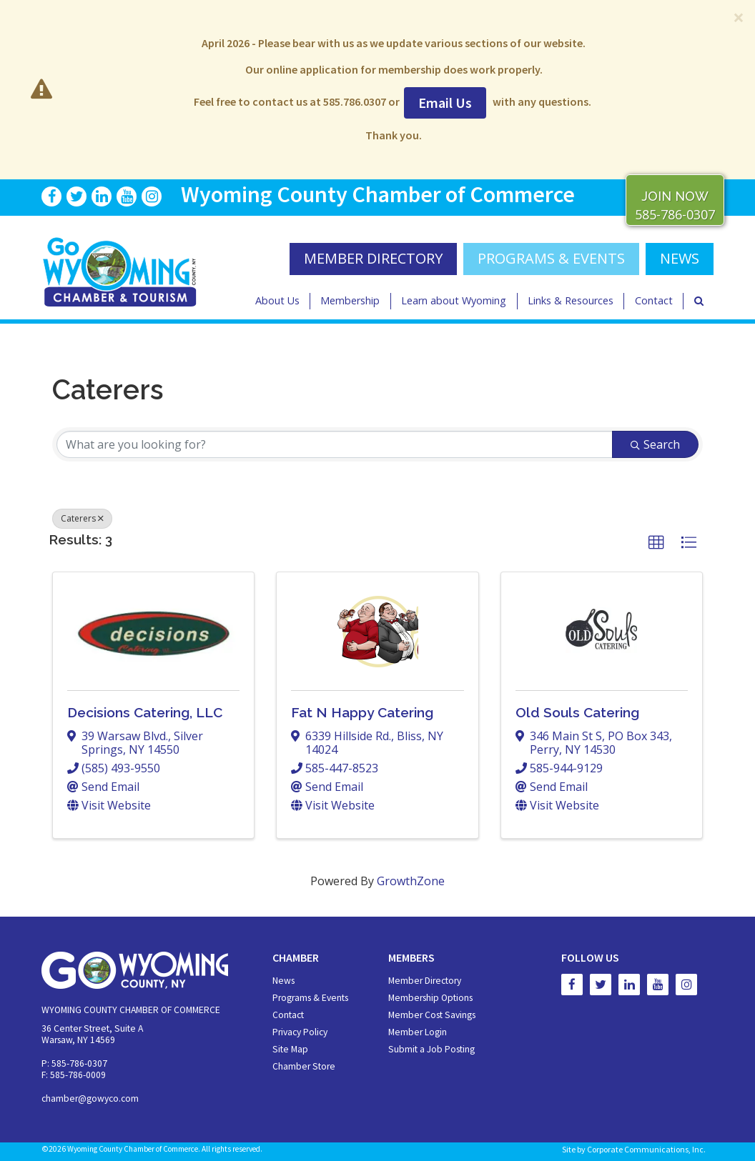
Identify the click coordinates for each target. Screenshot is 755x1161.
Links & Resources (570, 300)
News (283, 981)
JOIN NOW (675, 196)
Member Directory (424, 981)
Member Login (417, 1032)
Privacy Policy (299, 1032)
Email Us (445, 102)
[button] (656, 543)
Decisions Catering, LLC (144, 712)
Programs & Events (551, 258)
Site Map (290, 1049)
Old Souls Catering (577, 712)
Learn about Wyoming (453, 300)
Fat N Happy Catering (362, 712)
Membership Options (430, 998)
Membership (350, 300)
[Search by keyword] (334, 444)
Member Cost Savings (431, 1015)
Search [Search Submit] (655, 444)
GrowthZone (411, 881)
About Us (277, 300)
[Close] (738, 17)
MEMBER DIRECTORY (373, 258)
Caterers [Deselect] (82, 518)
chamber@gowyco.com (90, 1098)
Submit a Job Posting (431, 1049)
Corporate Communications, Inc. (646, 1149)
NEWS (679, 258)
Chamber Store (303, 1066)
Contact (654, 300)
